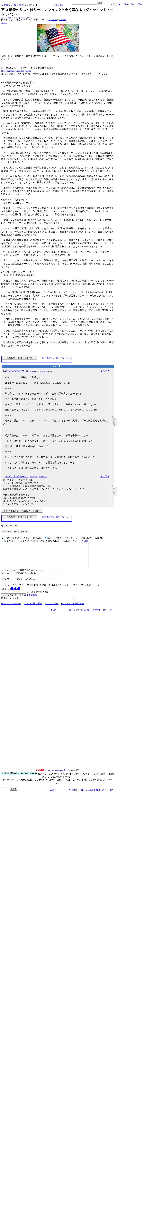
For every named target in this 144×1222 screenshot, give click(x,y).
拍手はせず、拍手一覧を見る (56, 358)
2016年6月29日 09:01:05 (16, 371)
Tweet (4, 22)
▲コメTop (111, 4)
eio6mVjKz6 (34, 476)
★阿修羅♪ (7, 5)
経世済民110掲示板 (90, 615)
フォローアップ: (9, 526)
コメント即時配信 (33, 608)
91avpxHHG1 (34, 371)
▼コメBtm (123, 4)
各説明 (85, 541)
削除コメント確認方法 (72, 608)
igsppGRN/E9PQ (53, 20)
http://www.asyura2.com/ (59, 775)
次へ (133, 4)
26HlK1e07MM (44, 371)
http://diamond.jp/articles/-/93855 (16, 71)
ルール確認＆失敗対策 (26, 600)
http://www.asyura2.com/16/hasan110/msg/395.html (16, 17)
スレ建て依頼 (51, 608)
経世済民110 (20, 5)
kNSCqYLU (62, 20)
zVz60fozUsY (43, 476)
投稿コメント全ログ (11, 608)
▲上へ (53, 615)
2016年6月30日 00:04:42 (16, 476)
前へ (140, 4)
